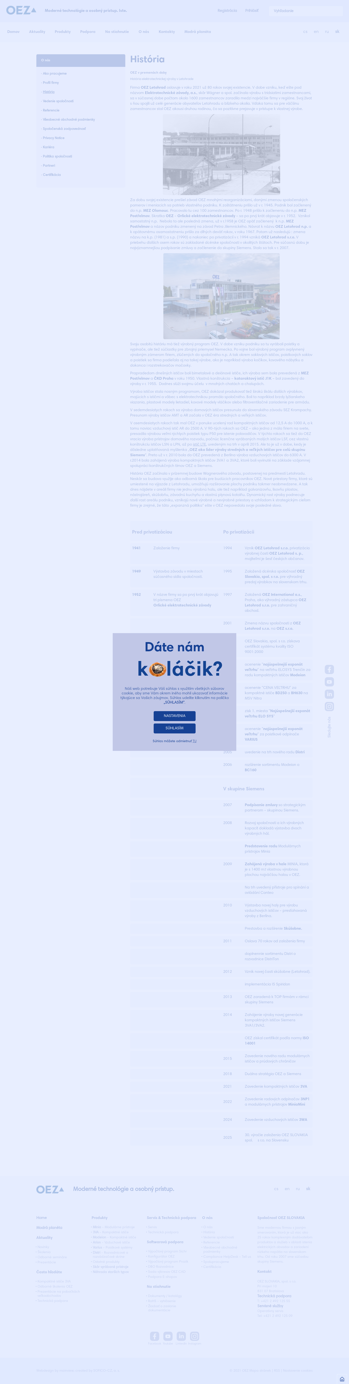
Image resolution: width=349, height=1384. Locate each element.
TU (195, 741)
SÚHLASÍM (174, 728)
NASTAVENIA (174, 716)
